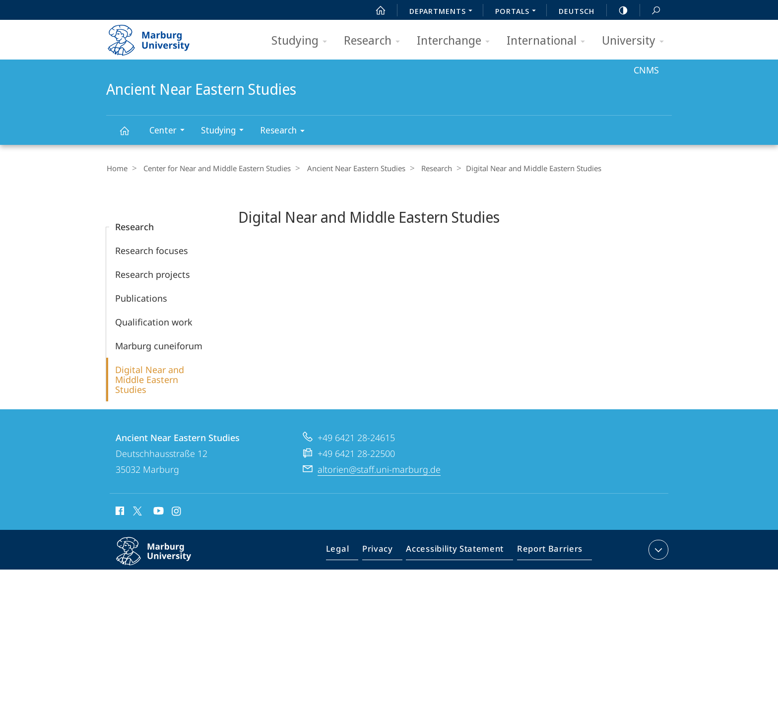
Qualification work (154, 321)
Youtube (157, 512)
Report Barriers (547, 551)
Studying (302, 41)
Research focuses (151, 250)
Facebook (119, 512)
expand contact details (657, 549)
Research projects (152, 274)
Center (170, 131)
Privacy (386, 551)
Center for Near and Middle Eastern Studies (213, 168)
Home (116, 168)
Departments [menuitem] (443, 12)
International (549, 41)
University (636, 41)
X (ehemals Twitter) (136, 510)
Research (375, 41)
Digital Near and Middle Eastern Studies (149, 379)
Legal (349, 551)
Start (375, 10)
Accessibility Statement (458, 551)
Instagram (177, 512)
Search (650, 10)
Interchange (456, 41)
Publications (141, 298)
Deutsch (576, 11)
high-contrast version (618, 10)
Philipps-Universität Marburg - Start (159, 36)
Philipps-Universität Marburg (164, 558)
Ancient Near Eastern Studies (130, 135)
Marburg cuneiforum (158, 345)
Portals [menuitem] (518, 12)
